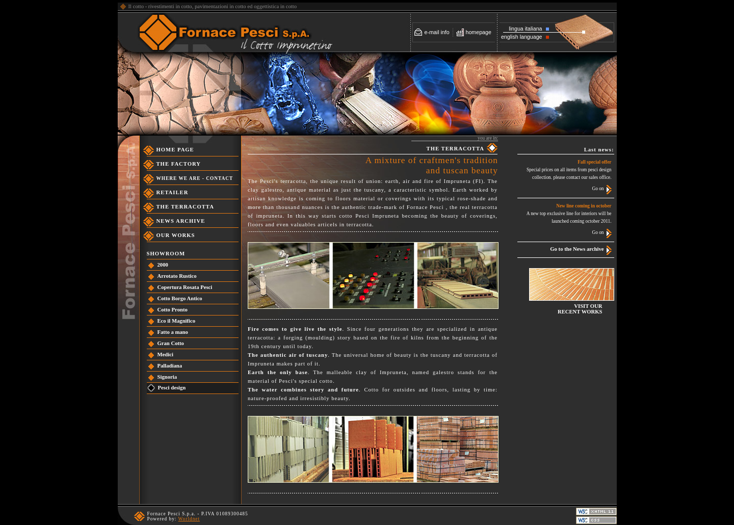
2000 (163, 265)
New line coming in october (583, 205)
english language (521, 37)
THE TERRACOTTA (185, 206)
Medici (165, 354)
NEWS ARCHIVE (180, 221)
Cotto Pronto (173, 309)
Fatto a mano (173, 332)
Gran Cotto (171, 343)
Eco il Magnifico (177, 321)
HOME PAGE (175, 149)
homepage (478, 32)
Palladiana (170, 366)
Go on (598, 188)
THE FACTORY (178, 164)
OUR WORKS (175, 235)
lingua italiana (525, 28)
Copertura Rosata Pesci (185, 287)
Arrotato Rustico (177, 276)
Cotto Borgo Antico (180, 298)
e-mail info (437, 32)
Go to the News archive (577, 249)
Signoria (167, 377)
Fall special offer (594, 162)
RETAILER (172, 192)
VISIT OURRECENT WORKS (580, 308)
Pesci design (172, 387)
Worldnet (189, 518)
